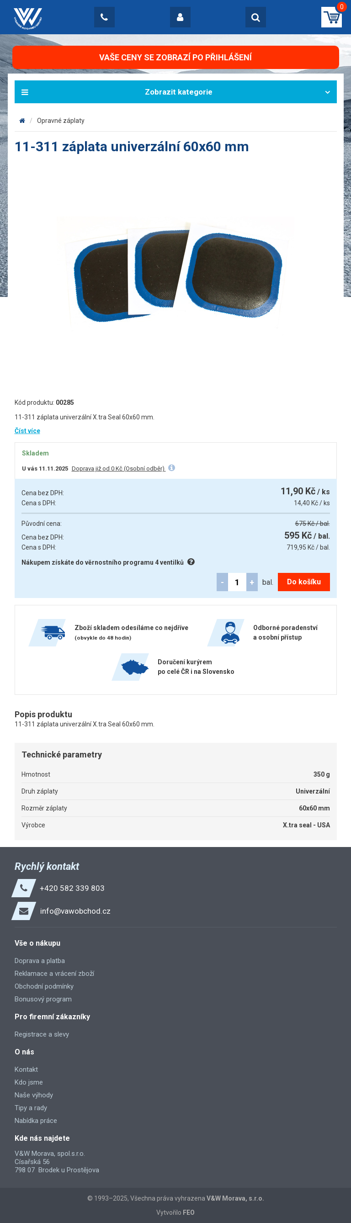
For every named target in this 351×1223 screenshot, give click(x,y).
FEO (189, 1212)
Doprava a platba (40, 961)
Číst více (27, 430)
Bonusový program (43, 999)
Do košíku (304, 581)
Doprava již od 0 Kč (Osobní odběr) (119, 468)
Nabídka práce (36, 1121)
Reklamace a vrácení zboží (54, 973)
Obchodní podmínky (44, 986)
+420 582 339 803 (72, 888)
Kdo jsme (29, 1082)
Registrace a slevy (42, 1034)
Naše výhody (34, 1095)
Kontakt (26, 1069)
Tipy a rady (31, 1108)
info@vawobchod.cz (75, 911)
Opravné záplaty (61, 120)
